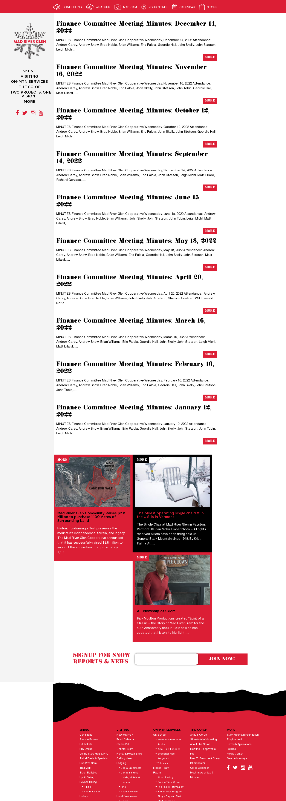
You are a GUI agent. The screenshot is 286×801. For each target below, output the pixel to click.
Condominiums (130, 698)
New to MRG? (125, 660)
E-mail (249, 777)
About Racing (165, 703)
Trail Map (85, 693)
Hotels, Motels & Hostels (130, 705)
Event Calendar (126, 665)
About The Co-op (200, 670)
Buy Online (86, 674)
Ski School (160, 660)
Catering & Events (164, 759)
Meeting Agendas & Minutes (201, 700)
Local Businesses (127, 722)
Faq (192, 679)
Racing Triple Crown (169, 708)
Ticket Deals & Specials (94, 684)
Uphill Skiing (87, 703)
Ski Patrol (159, 755)
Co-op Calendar (199, 693)
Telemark (163, 689)
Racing (158, 698)
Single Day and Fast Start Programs (169, 724)
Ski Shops (127, 731)
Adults (161, 670)
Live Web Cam (88, 688)
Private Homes (129, 717)
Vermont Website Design (158, 783)
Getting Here (124, 684)
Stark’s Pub (123, 670)
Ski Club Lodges (126, 736)
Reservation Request (170, 665)
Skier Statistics (89, 698)
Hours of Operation (128, 745)
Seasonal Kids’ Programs (167, 681)
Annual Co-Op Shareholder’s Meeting (203, 662)
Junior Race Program (170, 717)
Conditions (86, 660)
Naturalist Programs (165, 750)
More (209, 57)
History (84, 722)
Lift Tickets (86, 670)
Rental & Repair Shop (129, 679)
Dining (125, 727)
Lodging (122, 688)
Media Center (235, 679)
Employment (234, 665)
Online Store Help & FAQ (94, 679)
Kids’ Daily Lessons (169, 674)
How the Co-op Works (203, 674)
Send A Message (237, 684)
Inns (123, 712)
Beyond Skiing (88, 707)
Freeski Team (162, 693)
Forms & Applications (239, 670)
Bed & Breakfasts (131, 693)
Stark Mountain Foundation (243, 660)
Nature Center (92, 717)
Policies (231, 674)
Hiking (88, 712)
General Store (125, 674)
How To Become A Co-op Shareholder (205, 686)
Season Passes (89, 665)
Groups (121, 741)
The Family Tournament (171, 712)
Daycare (159, 745)
